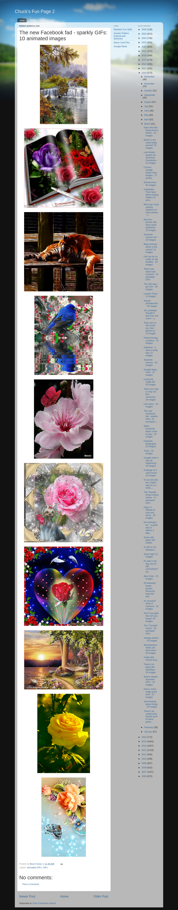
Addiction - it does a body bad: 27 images (151, 351)
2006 (144, 776)
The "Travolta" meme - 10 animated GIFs (151, 629)
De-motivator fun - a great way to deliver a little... (150, 527)
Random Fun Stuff (123, 29)
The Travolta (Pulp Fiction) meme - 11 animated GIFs (151, 497)
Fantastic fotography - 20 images (150, 444)
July (146, 106)
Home (22, 20)
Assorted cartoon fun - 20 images (151, 237)
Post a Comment (30, 884)
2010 (144, 759)
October (148, 90)
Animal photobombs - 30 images (151, 303)
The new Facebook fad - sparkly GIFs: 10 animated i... (151, 416)
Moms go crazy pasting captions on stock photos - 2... (151, 209)
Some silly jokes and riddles (149, 540)
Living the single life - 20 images (150, 382)
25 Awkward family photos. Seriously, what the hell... (150, 590)
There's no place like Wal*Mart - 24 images (150, 668)
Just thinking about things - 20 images (151, 704)
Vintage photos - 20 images (151, 639)
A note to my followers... (150, 548)
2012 (144, 750)
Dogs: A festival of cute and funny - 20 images (149, 512)
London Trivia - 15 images (151, 295)
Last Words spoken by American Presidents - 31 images (150, 157)
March (147, 124)
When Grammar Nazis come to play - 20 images (150, 431)
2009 (144, 763)
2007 (144, 772)
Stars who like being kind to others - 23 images (151, 131)
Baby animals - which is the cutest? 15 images (151, 248)
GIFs (45, 867)
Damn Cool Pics (122, 42)
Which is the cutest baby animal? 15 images (150, 144)
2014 (144, 741)
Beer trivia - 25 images (151, 577)
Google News (120, 46)
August (148, 102)
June (147, 110)
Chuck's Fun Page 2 (35, 11)
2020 (144, 55)
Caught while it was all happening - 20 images (151, 462)
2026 (144, 29)
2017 (144, 68)
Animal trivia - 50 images (150, 183)
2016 (144, 73)
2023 (144, 42)
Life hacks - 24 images (151, 405)
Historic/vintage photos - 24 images (151, 340)
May (146, 115)
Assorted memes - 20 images (150, 362)
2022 (144, 47)
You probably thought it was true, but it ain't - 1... (151, 314)
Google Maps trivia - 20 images (150, 372)
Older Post (100, 896)
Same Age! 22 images (151, 555)
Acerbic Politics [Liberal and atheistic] (121, 36)
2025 (144, 34)
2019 (144, 60)
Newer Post (27, 896)
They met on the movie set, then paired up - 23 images (150, 328)
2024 (144, 38)
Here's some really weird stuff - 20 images (150, 693)
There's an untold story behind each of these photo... (151, 716)
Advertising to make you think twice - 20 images (150, 649)
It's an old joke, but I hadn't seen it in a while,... (151, 484)
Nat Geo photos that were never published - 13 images (150, 224)
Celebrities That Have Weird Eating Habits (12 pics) (151, 194)
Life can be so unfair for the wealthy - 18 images (151, 260)
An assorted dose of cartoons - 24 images (151, 605)
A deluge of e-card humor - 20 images (151, 473)
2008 (144, 767)
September (149, 95)
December (149, 76)
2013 (144, 746)
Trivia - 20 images (148, 452)
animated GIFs (34, 867)
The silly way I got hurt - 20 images (151, 287)
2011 (144, 754)
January (148, 731)
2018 (144, 64)
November (149, 83)
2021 (144, 51)
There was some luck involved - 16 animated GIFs (151, 274)
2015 (144, 737)
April (146, 119)
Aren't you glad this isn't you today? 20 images (151, 617)
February (149, 727)
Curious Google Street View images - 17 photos (150, 172)
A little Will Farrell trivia (150, 658)
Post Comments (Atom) (44, 903)
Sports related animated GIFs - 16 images (150, 680)
